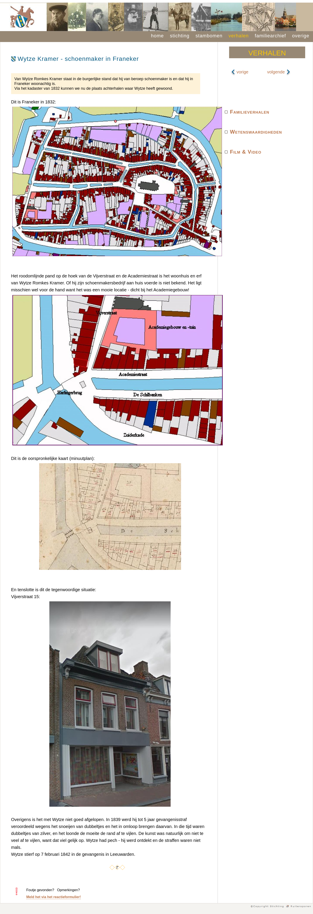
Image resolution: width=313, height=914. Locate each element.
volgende (278, 72)
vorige (239, 72)
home (157, 35)
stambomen (209, 35)
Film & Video (245, 152)
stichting (180, 35)
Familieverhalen (249, 112)
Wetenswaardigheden (256, 132)
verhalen (239, 35)
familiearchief (270, 35)
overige (300, 35)
